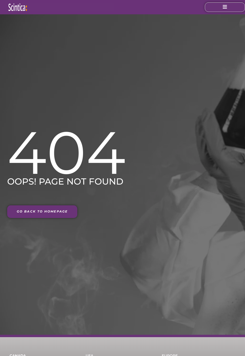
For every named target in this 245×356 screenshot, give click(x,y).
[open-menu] (220, 7)
